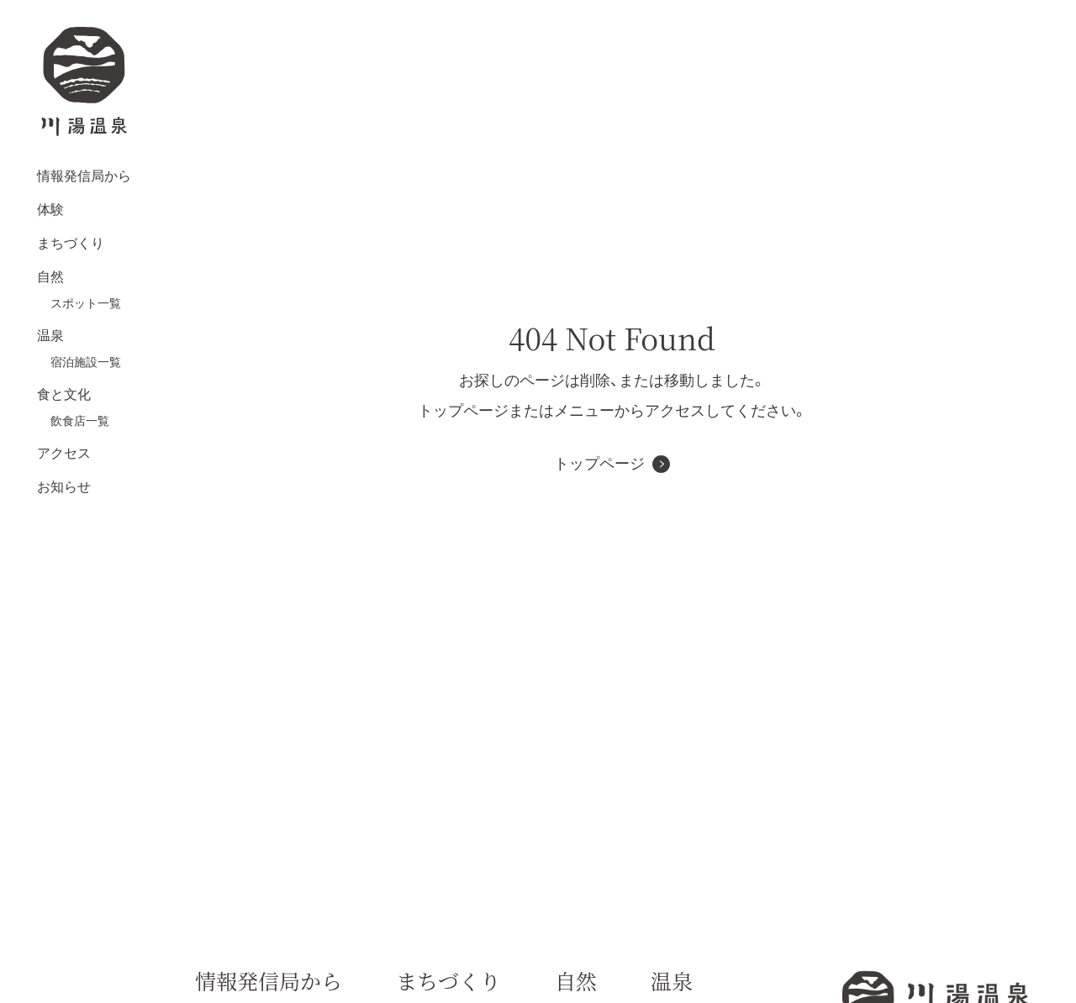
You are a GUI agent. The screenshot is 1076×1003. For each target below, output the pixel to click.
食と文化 (64, 394)
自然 (50, 277)
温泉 (50, 335)
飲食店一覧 (79, 421)
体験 (50, 209)
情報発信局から (84, 176)
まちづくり (70, 243)
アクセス (64, 453)
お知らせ (64, 487)
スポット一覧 (85, 303)
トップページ (599, 463)
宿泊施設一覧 (85, 362)
